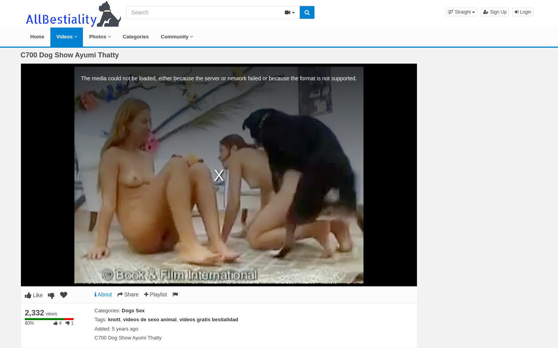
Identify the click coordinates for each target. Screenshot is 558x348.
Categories (136, 37)
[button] (461, 12)
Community (177, 37)
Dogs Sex (133, 310)
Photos (100, 37)
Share (128, 294)
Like (34, 295)
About (103, 294)
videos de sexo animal (150, 319)
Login (523, 12)
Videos (66, 37)
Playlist (155, 294)
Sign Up (494, 12)
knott (114, 319)
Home (37, 37)
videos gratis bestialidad (208, 319)
